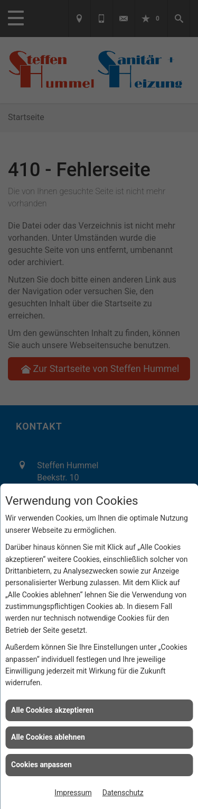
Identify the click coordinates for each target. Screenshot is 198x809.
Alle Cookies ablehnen (48, 737)
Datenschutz (123, 792)
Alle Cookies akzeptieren (52, 710)
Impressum (72, 792)
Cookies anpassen (41, 764)
